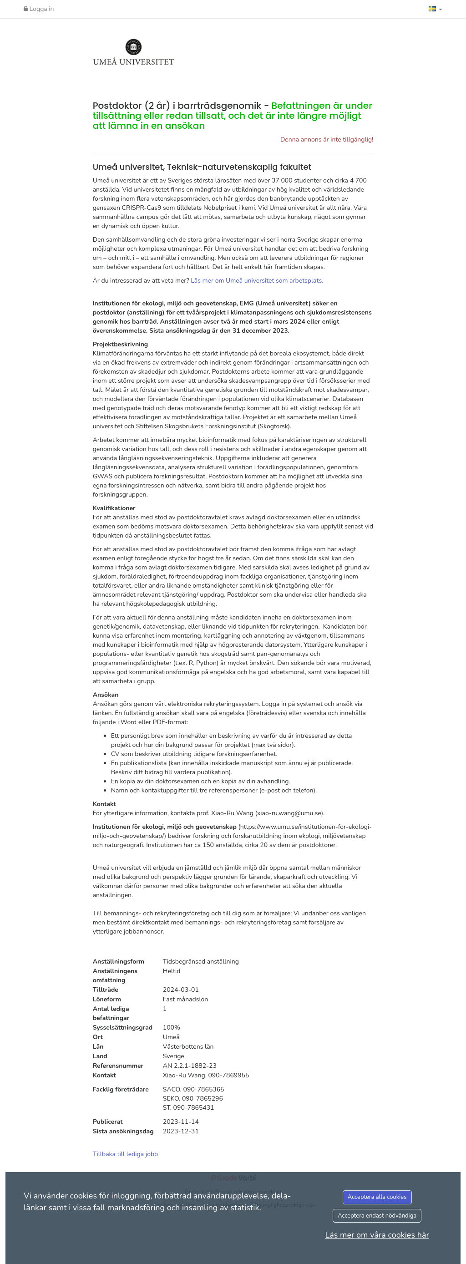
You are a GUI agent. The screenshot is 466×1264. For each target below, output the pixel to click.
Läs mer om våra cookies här (377, 1234)
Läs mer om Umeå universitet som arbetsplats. (257, 280)
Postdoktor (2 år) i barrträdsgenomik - (232, 116)
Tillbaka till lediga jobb (125, 1154)
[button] (435, 9)
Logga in (39, 9)
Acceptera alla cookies (377, 1197)
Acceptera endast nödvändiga (377, 1216)
